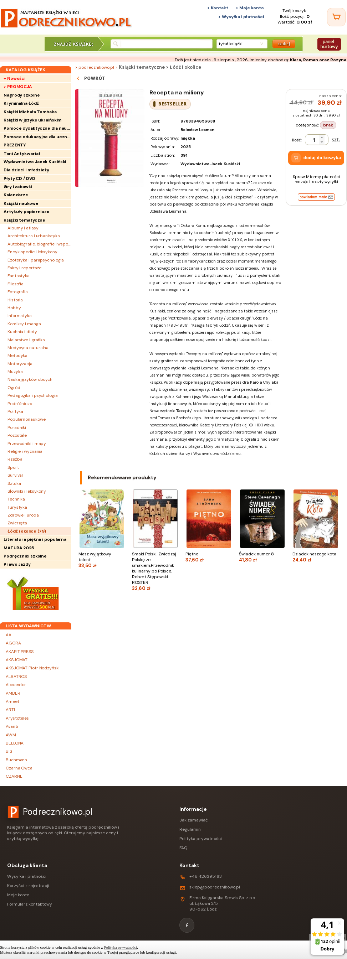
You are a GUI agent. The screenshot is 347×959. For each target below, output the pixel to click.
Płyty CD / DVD (19, 178)
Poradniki (16, 427)
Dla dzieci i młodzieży (26, 170)
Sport (13, 467)
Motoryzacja (19, 364)
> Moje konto (250, 8)
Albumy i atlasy (23, 228)
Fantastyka (18, 276)
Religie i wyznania (24, 451)
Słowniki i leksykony (26, 491)
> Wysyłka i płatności (241, 17)
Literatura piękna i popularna (35, 539)
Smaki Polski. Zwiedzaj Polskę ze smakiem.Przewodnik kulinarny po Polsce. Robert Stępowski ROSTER (155, 571)
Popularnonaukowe (26, 419)
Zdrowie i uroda (23, 515)
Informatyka (19, 315)
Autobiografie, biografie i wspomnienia (39, 244)
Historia (15, 300)
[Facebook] (186, 925)
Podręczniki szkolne (25, 556)
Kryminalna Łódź (21, 103)
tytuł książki (231, 44)
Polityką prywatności (120, 947)
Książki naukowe (21, 203)
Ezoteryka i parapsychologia (35, 260)
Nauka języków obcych (29, 379)
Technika (16, 499)
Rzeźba (14, 459)
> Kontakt (217, 8)
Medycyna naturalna (28, 348)
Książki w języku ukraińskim (32, 120)
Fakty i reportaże (24, 268)
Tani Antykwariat (22, 153)
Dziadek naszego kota (315, 557)
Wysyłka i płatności (26, 876)
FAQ (183, 848)
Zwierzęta (17, 523)
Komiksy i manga (24, 324)
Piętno (208, 557)
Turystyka (17, 507)
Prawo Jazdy (17, 564)
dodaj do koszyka (316, 157)
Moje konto (18, 895)
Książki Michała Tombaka (30, 112)
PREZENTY (15, 145)
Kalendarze (16, 195)
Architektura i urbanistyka (33, 236)
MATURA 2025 (19, 548)
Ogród (13, 387)
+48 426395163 (205, 876)
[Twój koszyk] (336, 17)
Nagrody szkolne (22, 95)
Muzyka (14, 371)
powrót (90, 78)
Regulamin (190, 829)
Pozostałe (17, 435)
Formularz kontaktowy (29, 904)
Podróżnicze (19, 403)
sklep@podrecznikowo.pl (214, 887)
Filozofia (15, 284)
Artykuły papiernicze (27, 211)
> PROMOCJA (18, 86)
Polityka (15, 411)
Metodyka (17, 355)
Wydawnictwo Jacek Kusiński (35, 162)
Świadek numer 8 (262, 557)
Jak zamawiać (193, 820)
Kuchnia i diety (22, 332)
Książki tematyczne (24, 220)
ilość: (297, 140)
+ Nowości (14, 78)
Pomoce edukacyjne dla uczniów (37, 137)
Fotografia (17, 292)
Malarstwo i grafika (26, 340)
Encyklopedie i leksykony (32, 252)
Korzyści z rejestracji (28, 885)
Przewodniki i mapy (26, 443)
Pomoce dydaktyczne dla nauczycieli (37, 128)
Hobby (14, 308)
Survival (15, 475)
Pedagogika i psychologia (32, 395)
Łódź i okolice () (26, 531)
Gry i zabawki (18, 187)
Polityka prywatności (200, 838)
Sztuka (14, 483)
